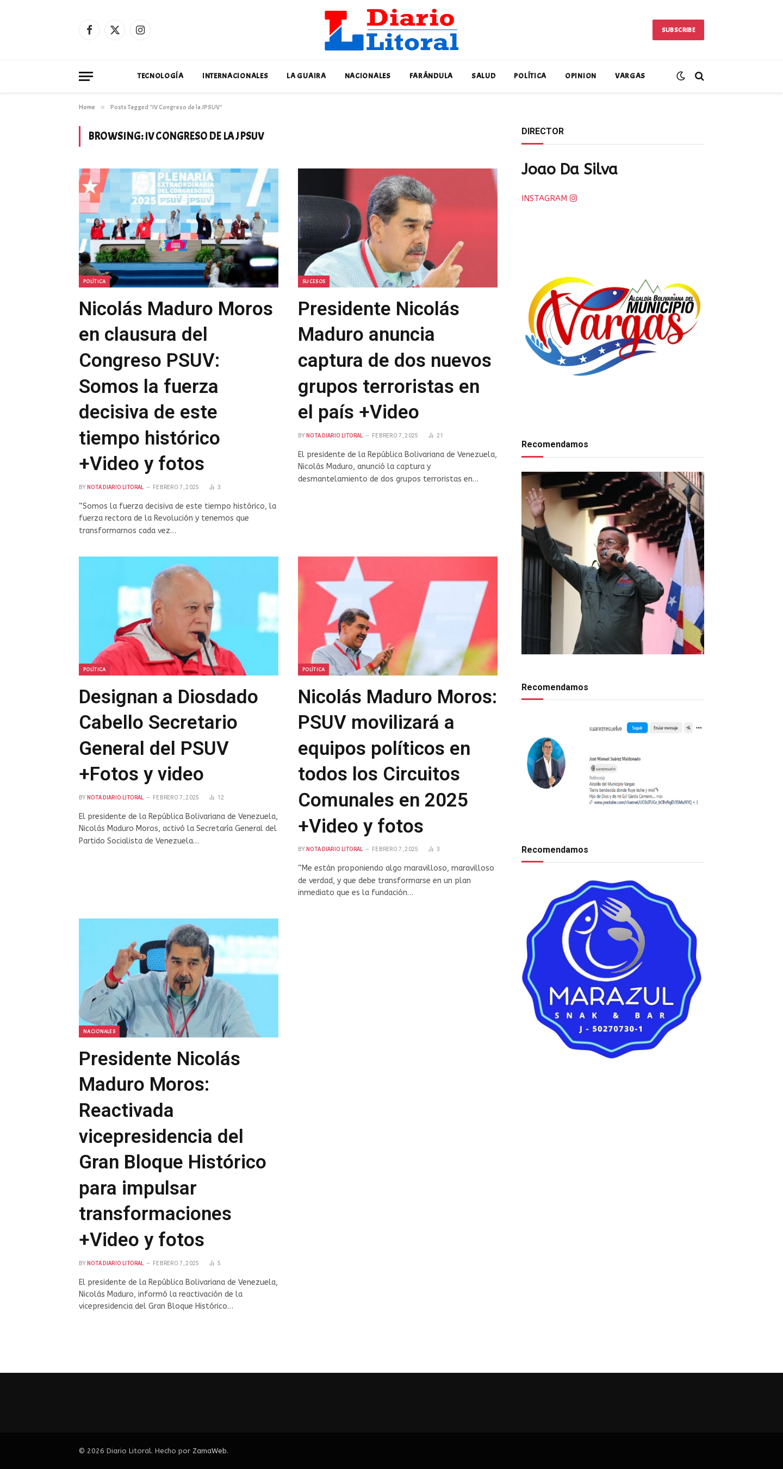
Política (530, 75)
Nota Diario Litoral (115, 487)
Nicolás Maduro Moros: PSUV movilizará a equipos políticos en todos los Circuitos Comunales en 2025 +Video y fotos (397, 761)
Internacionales (235, 75)
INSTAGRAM (549, 198)
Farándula (431, 75)
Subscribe (678, 30)
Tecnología (161, 75)
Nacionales (368, 75)
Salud (483, 75)
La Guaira (306, 75)
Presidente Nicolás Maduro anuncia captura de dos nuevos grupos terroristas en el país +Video (395, 360)
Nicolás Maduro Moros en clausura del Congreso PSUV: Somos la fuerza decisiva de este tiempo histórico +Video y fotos (176, 387)
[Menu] (86, 76)
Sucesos (313, 281)
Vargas (630, 75)
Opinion (580, 75)
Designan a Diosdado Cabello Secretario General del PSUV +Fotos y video (168, 736)
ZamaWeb (209, 1451)
